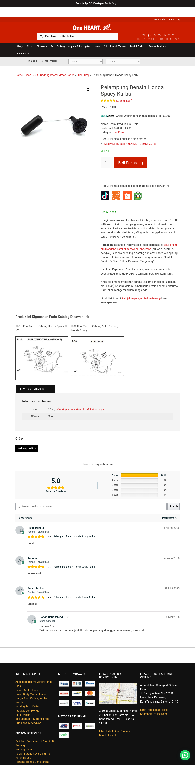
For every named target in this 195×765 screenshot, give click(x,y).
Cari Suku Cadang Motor (42, 52)
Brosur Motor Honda (27, 680)
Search (173, 496)
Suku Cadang (58, 38)
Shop (28, 66)
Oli (105, 38)
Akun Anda (159, 9)
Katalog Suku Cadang (28, 696)
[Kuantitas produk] (107, 154)
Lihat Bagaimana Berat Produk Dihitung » (80, 401)
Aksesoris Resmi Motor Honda (34, 672)
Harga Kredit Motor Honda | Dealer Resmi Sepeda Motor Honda (97, 18)
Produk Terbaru (118, 38)
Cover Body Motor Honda (30, 684)
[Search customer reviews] (91, 496)
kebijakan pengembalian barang (141, 290)
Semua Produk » (157, 38)
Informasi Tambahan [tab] (32, 380)
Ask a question (27, 438)
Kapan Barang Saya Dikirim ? (32, 743)
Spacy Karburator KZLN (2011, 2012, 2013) (130, 135)
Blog (18, 676)
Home (19, 66)
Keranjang (174, 9)
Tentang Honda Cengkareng (32, 752)
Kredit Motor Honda (27, 700)
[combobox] (77, 28)
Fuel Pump (83, 66)
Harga (20, 38)
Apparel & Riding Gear (79, 38)
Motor (30, 38)
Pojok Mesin (22, 704)
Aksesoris (42, 38)
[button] (88, 81)
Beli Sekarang (130, 154)
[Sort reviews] (169, 508)
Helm (97, 38)
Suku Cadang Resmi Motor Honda (53, 66)
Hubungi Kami (23, 739)
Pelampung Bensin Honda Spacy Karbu (74, 526)
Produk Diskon (137, 38)
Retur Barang (23, 747)
